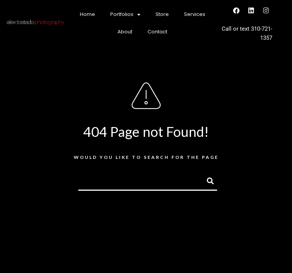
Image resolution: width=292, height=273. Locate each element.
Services (194, 14)
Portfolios (125, 14)
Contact (157, 31)
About (124, 31)
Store (162, 14)
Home (87, 14)
